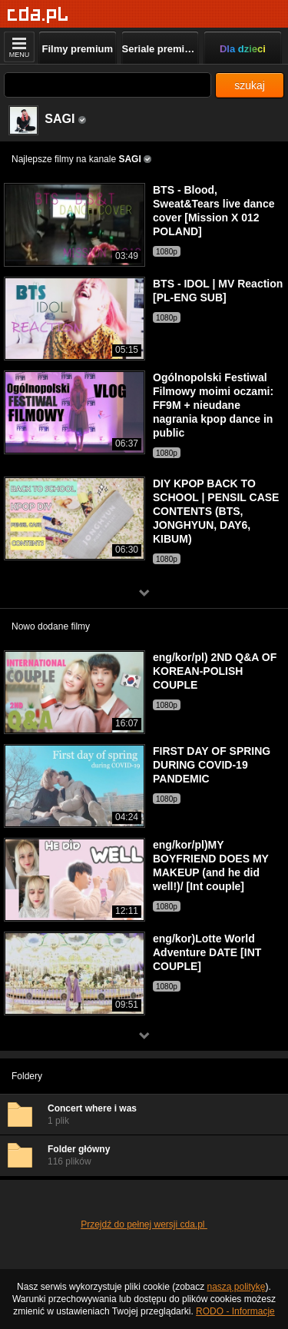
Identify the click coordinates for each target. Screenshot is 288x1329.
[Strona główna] (38, 15)
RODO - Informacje (235, 1311)
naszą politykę (236, 1286)
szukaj (249, 85)
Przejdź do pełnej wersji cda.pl (144, 1224)
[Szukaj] (107, 85)
